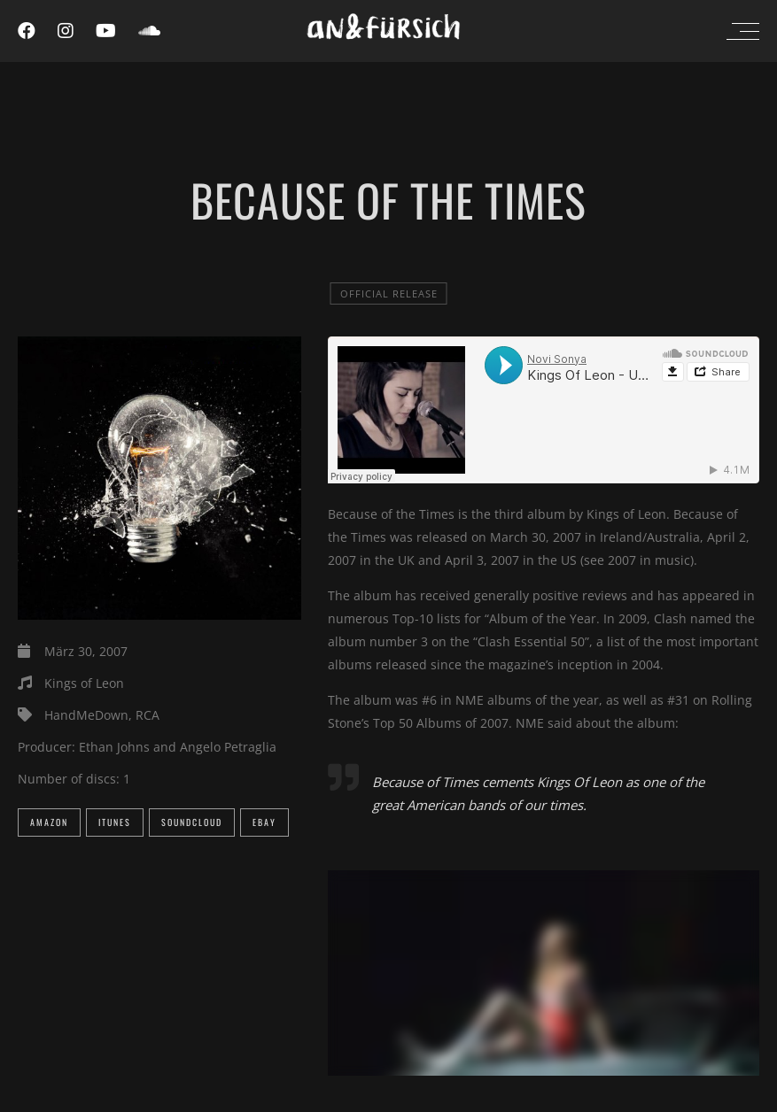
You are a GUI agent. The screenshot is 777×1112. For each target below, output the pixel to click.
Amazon (49, 822)
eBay (264, 822)
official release (389, 293)
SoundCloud (191, 822)
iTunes (114, 822)
